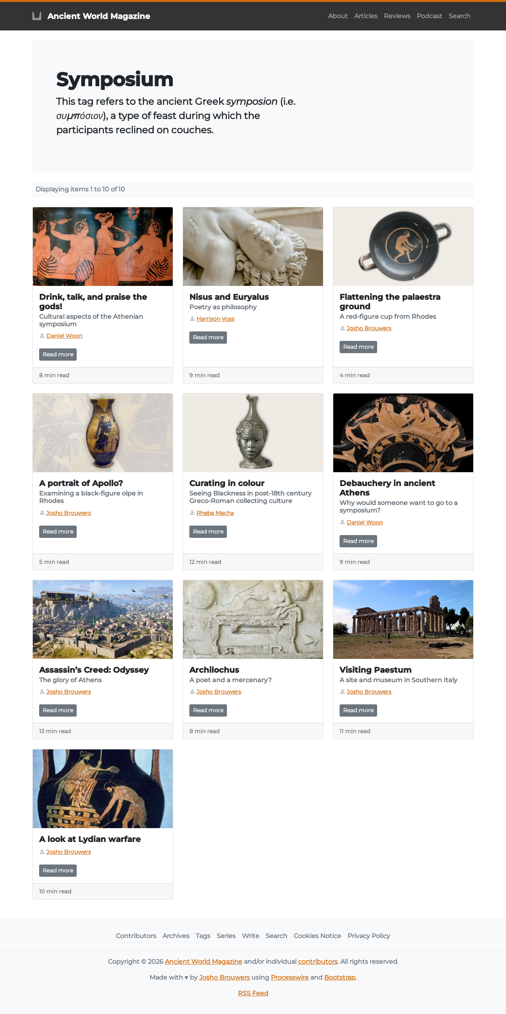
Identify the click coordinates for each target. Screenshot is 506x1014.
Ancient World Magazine (203, 961)
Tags (203, 936)
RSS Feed (253, 993)
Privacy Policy (368, 936)
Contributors (136, 936)
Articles (366, 16)
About (338, 16)
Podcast (429, 16)
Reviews (397, 16)
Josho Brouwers (224, 977)
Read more (58, 354)
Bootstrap (339, 977)
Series (226, 936)
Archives (175, 936)
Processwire (290, 977)
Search (459, 16)
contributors (318, 961)
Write (250, 936)
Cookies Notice (317, 936)
